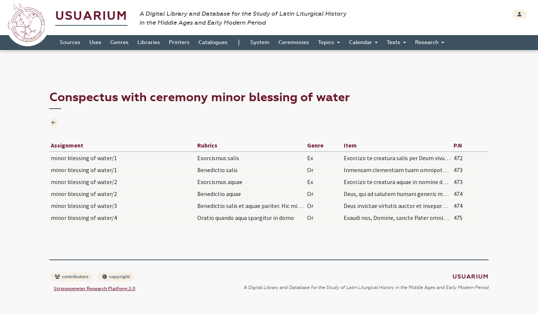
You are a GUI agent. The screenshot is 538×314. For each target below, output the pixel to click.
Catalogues (213, 42)
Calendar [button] (361, 42)
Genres (119, 42)
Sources (70, 42)
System (259, 42)
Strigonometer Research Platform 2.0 (94, 288)
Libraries (148, 42)
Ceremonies (293, 42)
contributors (72, 276)
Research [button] (427, 42)
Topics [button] (327, 42)
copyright (116, 276)
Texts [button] (394, 42)
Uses (95, 42)
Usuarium (91, 16)
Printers (179, 42)
